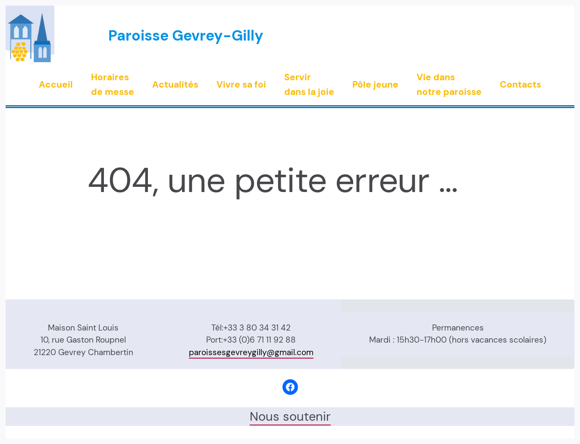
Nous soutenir (290, 416)
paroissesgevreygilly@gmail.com (251, 352)
